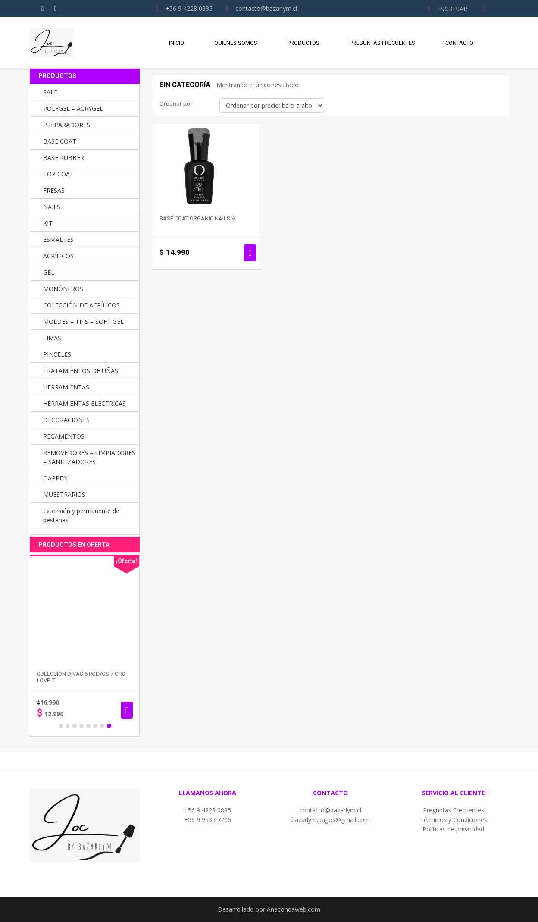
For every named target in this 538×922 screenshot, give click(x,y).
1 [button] (61, 726)
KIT (48, 223)
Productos (303, 43)
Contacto (459, 43)
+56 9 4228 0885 (207, 810)
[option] (85, 646)
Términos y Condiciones (453, 819)
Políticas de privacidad (453, 829)
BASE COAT (59, 141)
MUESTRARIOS (64, 494)
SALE (50, 92)
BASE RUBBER (63, 158)
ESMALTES (58, 239)
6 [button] (95, 726)
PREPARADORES (66, 125)
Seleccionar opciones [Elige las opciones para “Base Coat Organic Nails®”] (250, 252)
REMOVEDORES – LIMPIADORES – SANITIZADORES (89, 457)
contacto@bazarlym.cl (330, 810)
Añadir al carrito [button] (127, 710)
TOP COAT (58, 174)
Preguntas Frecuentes (382, 43)
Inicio (176, 43)
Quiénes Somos (235, 43)
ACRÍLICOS (58, 256)
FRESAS (54, 190)
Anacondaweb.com (293, 909)
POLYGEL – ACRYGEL (73, 108)
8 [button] (109, 726)
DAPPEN (55, 478)
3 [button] (74, 726)
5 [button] (88, 726)
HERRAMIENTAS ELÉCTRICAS (84, 403)
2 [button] (68, 726)
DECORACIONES (66, 420)
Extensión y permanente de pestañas (81, 515)
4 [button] (81, 726)
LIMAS (52, 338)
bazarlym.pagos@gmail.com (330, 819)
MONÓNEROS (63, 289)
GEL (48, 272)
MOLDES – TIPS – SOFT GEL (83, 321)
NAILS (51, 207)
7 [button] (102, 726)
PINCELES (57, 354)
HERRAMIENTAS (66, 387)
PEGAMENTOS (63, 436)
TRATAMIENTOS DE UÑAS (80, 371)
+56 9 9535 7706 (207, 819)
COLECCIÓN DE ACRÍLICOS (81, 305)
